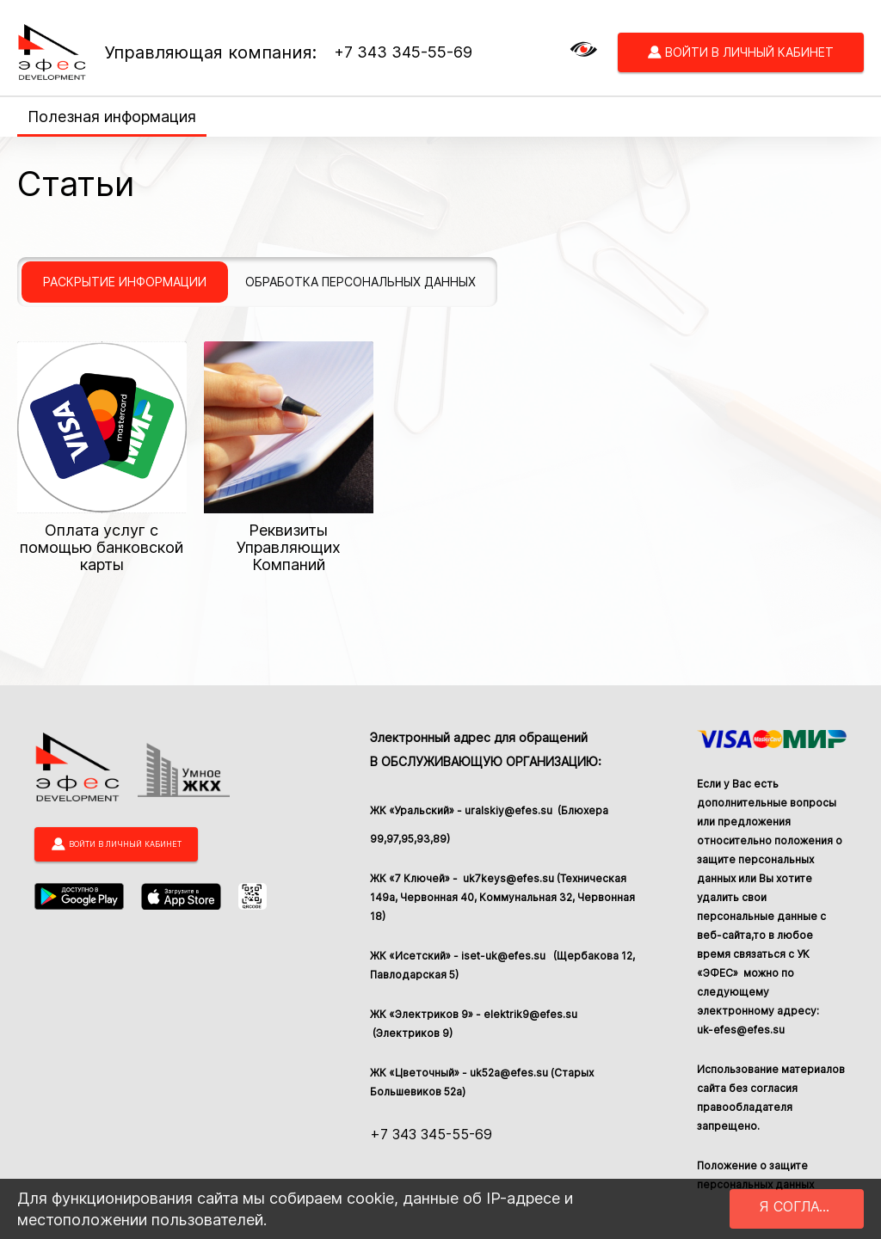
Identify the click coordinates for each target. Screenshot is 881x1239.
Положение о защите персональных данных (755, 1175)
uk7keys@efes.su (507, 878)
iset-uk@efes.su (506, 955)
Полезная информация (112, 116)
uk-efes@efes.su (741, 1029)
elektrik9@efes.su (530, 1014)
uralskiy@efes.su (510, 810)
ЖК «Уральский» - (417, 811)
